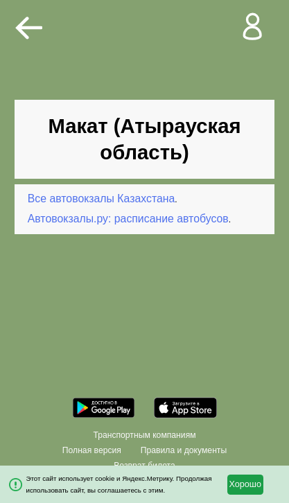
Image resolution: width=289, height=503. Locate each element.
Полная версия (91, 450)
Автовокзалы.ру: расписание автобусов (128, 218)
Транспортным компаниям (144, 435)
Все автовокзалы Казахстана (101, 198)
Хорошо (245, 484)
